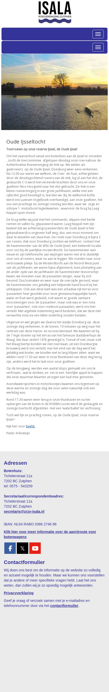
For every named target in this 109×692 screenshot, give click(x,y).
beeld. (30, 426)
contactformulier (64, 606)
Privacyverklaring (19, 593)
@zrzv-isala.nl (24, 511)
